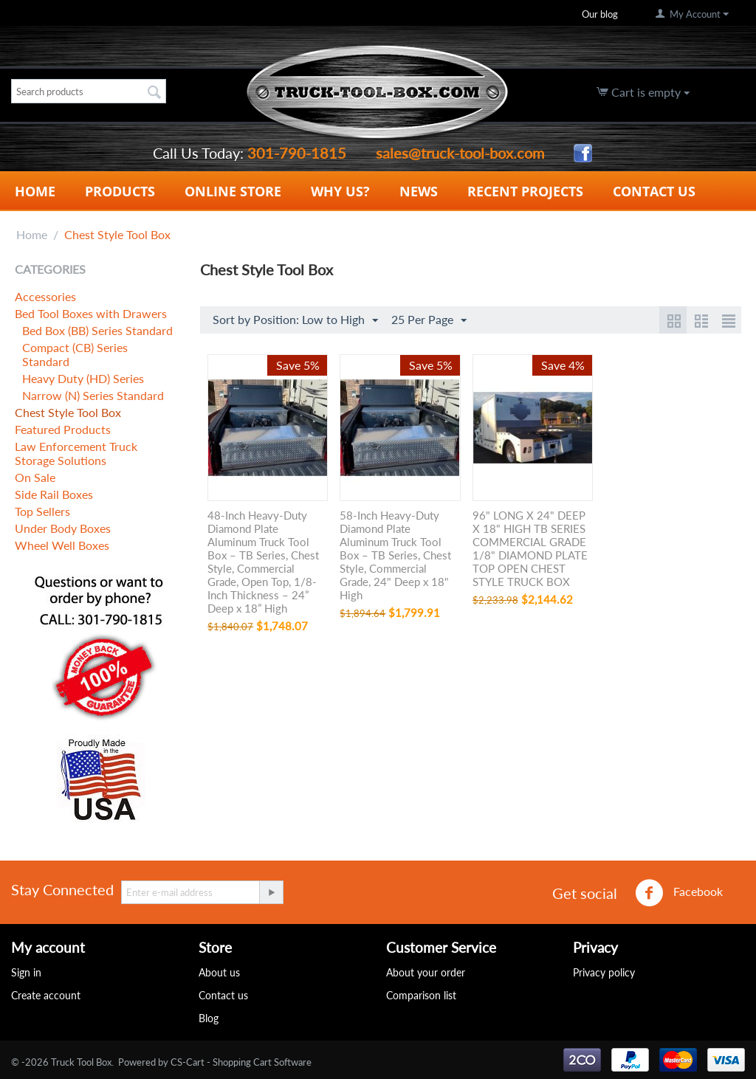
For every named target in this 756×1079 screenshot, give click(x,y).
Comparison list (421, 995)
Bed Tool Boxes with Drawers (91, 313)
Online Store (233, 191)
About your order (425, 972)
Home (35, 191)
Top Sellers (42, 511)
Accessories (45, 296)
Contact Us (654, 191)
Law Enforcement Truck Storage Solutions (76, 453)
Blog (209, 1018)
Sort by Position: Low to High (295, 320)
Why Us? (340, 191)
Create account (45, 995)
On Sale (35, 477)
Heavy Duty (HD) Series (83, 378)
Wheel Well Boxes (62, 545)
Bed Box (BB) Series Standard (97, 330)
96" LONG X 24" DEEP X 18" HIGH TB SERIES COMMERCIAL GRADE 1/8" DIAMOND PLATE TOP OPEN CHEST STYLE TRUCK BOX (530, 548)
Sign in (26, 972)
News (418, 191)
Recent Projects (525, 191)
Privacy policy (604, 972)
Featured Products (63, 429)
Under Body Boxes (63, 528)
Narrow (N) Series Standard (93, 395)
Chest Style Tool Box (68, 412)
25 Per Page (429, 320)
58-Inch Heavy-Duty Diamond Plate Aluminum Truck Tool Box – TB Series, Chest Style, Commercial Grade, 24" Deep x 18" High (395, 555)
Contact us (223, 995)
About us (219, 972)
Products (120, 191)
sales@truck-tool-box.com (460, 153)
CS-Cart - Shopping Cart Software (241, 1062)
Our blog (600, 14)
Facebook (679, 893)
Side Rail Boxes (54, 494)
